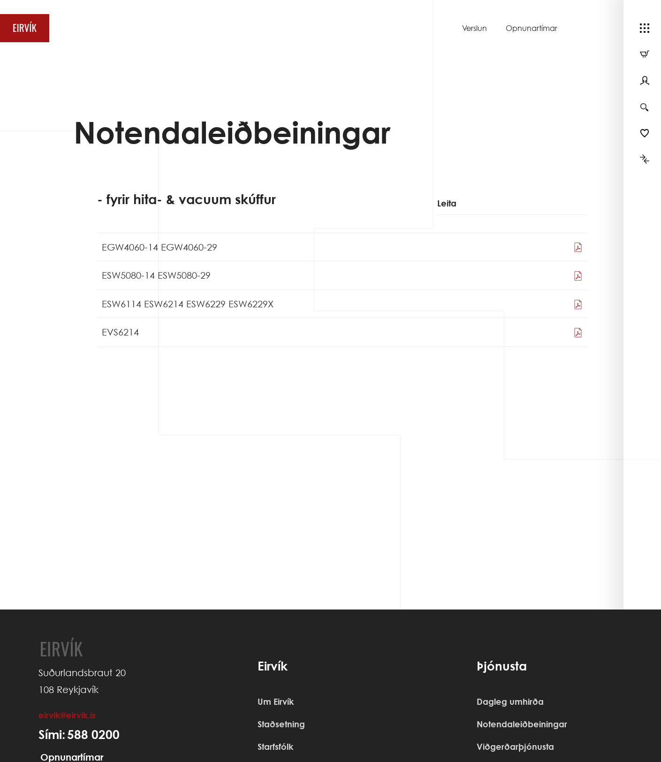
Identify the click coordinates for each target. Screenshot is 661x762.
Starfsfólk (275, 746)
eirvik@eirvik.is (67, 715)
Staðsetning (281, 724)
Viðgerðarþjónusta (515, 746)
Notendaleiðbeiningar (522, 724)
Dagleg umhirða (510, 701)
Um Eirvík (276, 701)
